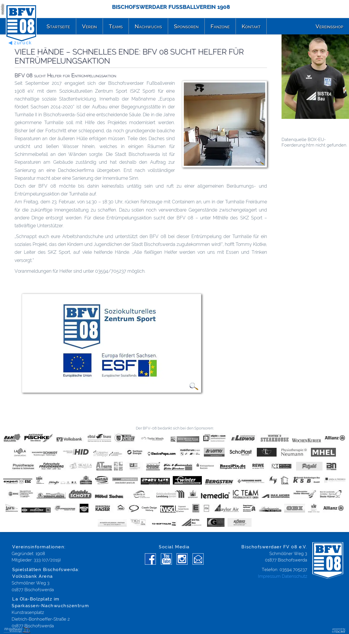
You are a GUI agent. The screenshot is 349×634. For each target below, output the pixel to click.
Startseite (58, 26)
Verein (89, 26)
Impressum (269, 576)
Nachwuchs (148, 26)
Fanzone (220, 26)
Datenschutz (294, 576)
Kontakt (251, 26)
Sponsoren (186, 26)
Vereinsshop (329, 26)
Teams (116, 26)
